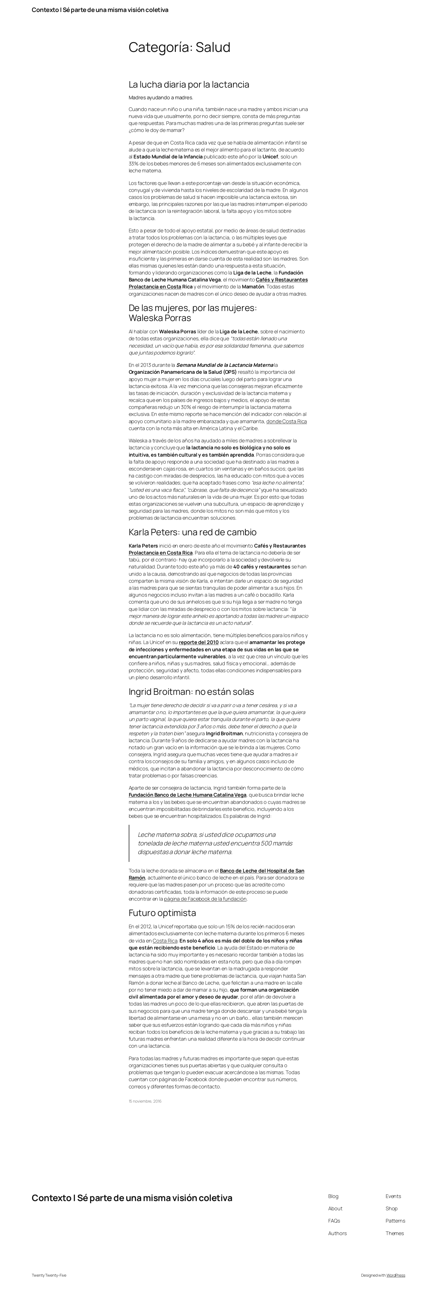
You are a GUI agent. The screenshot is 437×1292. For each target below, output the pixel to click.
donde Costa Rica (286, 421)
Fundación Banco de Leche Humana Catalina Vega (188, 794)
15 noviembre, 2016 (145, 1101)
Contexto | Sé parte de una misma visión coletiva (100, 10)
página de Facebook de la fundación (205, 898)
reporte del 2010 (199, 642)
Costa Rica (165, 940)
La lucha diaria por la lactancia (189, 84)
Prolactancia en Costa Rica (161, 552)
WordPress (396, 1275)
